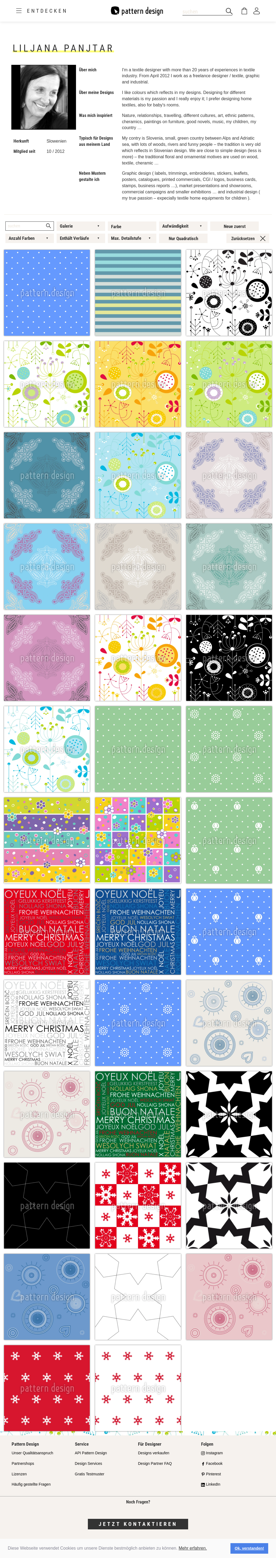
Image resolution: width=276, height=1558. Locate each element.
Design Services (88, 1463)
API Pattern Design (91, 1453)
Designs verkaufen (153, 1453)
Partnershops (23, 1463)
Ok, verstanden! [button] (249, 1548)
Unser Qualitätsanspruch (32, 1453)
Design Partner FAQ (155, 1463)
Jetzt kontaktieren (138, 1524)
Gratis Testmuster (89, 1474)
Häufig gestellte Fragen (31, 1484)
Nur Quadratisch (183, 238)
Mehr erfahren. (193, 1548)
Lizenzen (19, 1474)
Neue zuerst (235, 226)
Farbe (116, 226)
